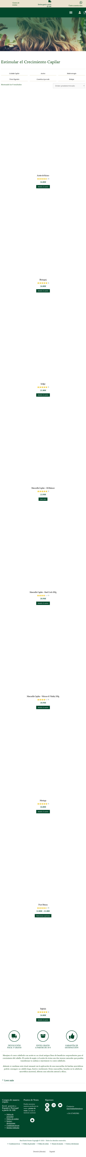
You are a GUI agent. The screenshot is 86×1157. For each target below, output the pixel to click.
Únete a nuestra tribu (75, 5)
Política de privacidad (10, 1115)
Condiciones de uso (13, 1125)
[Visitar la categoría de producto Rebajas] (71, 79)
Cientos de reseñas (15, 4)
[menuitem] (75, 11)
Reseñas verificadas (13, 1128)
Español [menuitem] (52, 1151)
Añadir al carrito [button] (43, 187)
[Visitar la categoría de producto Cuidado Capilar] (14, 73)
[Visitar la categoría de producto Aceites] (43, 73)
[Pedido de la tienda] (69, 85)
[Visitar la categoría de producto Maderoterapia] (71, 73)
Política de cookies (13, 1119)
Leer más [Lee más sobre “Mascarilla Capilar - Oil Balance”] (43, 499)
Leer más (9, 1080)
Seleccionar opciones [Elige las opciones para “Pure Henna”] (43, 916)
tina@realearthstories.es (75, 1108)
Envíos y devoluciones (11, 1122)
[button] (70, 12)
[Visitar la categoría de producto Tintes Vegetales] (14, 79)
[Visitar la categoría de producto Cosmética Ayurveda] (43, 79)
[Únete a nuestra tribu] (81, 2)
